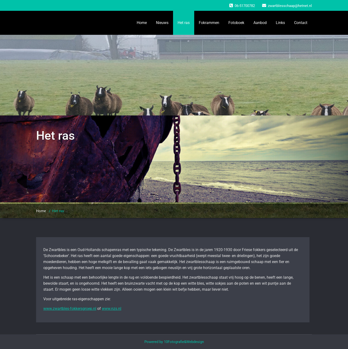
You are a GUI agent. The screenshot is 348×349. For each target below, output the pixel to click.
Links (280, 22)
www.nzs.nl (111, 308)
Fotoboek (236, 22)
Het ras (184, 22)
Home (142, 22)
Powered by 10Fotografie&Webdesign (174, 342)
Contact (300, 22)
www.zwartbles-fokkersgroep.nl (69, 308)
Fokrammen (209, 22)
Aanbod (260, 22)
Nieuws (162, 22)
